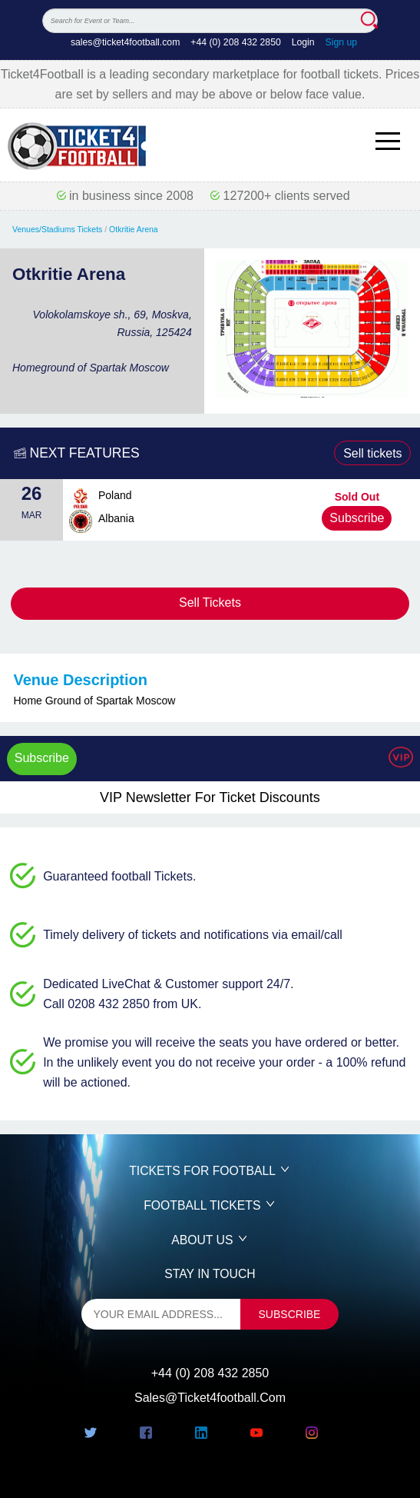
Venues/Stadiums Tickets (57, 229)
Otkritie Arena (133, 229)
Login (303, 42)
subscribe (290, 1314)
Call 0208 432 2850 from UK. (122, 1003)
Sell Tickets (210, 602)
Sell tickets (372, 453)
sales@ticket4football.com (125, 42)
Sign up (342, 42)
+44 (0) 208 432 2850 (235, 42)
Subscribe (356, 517)
